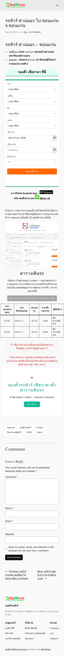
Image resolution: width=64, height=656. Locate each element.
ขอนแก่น (11, 427)
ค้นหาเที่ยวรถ (32, 404)
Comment (11, 477)
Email (9, 521)
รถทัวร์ (29, 432)
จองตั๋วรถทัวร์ (25, 427)
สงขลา (40, 432)
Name (9, 508)
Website (9, 534)
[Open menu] (57, 5)
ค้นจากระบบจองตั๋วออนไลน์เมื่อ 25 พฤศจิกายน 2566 (32, 298)
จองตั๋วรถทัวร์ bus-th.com (16, 649)
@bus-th (42, 198)
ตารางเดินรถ (35, 32)
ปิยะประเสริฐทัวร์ (14, 432)
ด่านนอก (39, 427)
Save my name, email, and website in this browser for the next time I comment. (31, 549)
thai (25, 32)
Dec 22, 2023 (11, 32)
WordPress (46, 649)
